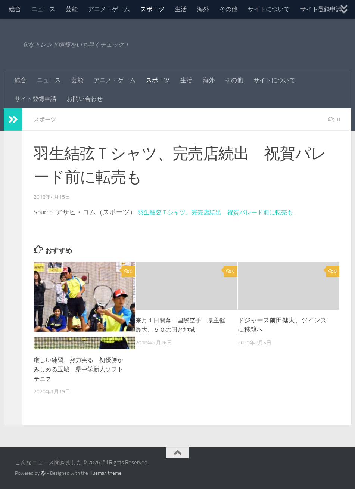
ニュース (43, 9)
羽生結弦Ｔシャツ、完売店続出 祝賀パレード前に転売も (225, 212)
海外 (203, 9)
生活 (181, 9)
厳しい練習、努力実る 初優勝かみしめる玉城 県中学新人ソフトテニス (78, 369)
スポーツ (152, 9)
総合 (15, 9)
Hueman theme (105, 473)
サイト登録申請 (321, 9)
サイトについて (269, 9)
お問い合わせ (85, 98)
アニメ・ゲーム (109, 9)
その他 (228, 9)
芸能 (72, 9)
